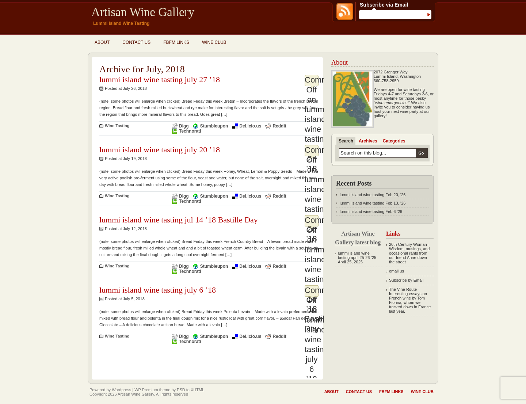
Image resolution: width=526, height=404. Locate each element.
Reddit (279, 126)
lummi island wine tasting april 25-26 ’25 (357, 255)
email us (396, 271)
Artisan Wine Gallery (142, 12)
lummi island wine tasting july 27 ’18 (159, 79)
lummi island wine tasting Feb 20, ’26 (372, 195)
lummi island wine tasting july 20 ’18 (159, 149)
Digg (184, 126)
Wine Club (214, 42)
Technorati (190, 131)
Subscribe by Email (406, 280)
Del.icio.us (250, 126)
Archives (368, 141)
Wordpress (121, 390)
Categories (394, 141)
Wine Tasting (117, 125)
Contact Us (136, 42)
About (102, 42)
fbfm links (176, 42)
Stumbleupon (214, 126)
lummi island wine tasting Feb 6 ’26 (371, 211)
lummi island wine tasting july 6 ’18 (157, 289)
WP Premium (146, 390)
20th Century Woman (408, 244)
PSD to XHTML (190, 390)
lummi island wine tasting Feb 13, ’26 (372, 203)
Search (346, 141)
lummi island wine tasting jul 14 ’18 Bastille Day (178, 219)
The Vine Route (403, 289)
